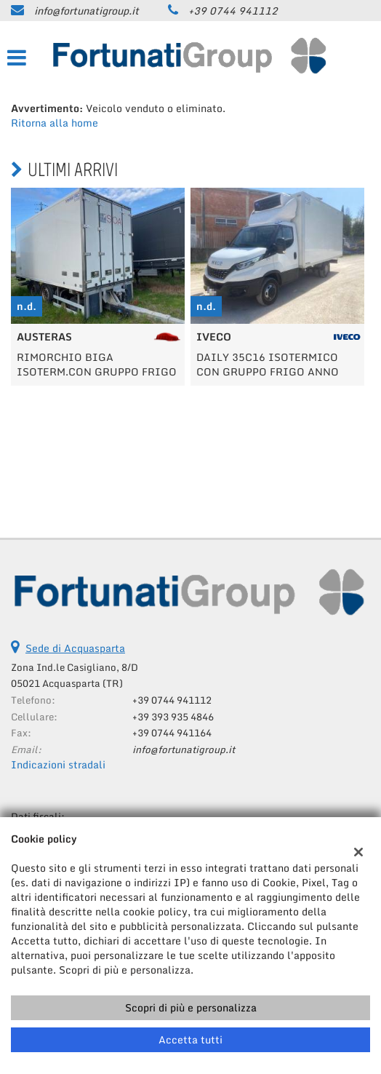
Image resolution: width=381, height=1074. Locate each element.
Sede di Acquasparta (75, 648)
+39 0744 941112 (233, 10)
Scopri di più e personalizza (191, 1007)
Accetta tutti (190, 1039)
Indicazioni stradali (58, 764)
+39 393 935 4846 (173, 717)
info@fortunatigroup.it (86, 10)
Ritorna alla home (54, 122)
